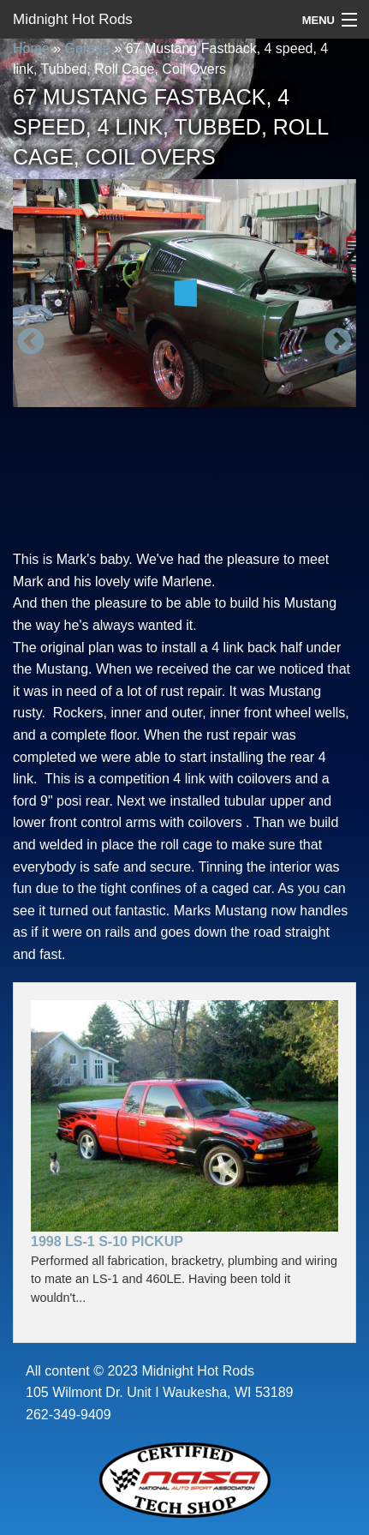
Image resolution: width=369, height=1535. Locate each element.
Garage (87, 48)
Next (338, 343)
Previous (31, 343)
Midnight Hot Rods (73, 19)
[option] (184, 293)
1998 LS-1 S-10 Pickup (107, 1241)
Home (31, 48)
